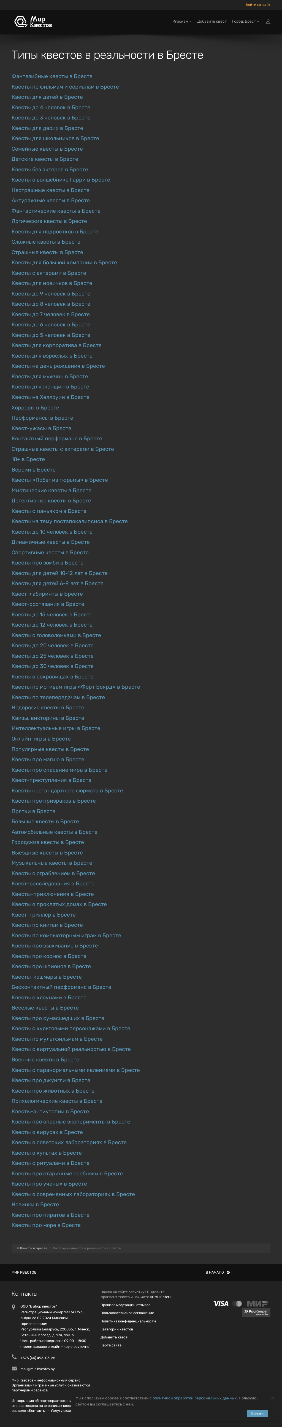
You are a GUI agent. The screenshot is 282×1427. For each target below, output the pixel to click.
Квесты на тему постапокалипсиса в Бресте (70, 521)
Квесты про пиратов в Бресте (51, 1215)
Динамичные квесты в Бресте (51, 542)
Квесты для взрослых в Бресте (52, 356)
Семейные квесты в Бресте (47, 149)
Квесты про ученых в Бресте (49, 1184)
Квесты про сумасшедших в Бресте (58, 1018)
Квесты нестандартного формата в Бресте (67, 790)
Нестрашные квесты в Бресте (51, 190)
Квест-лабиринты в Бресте (47, 594)
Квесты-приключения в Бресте (53, 894)
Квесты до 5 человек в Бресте (51, 335)
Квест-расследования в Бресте (53, 883)
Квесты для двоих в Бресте (47, 128)
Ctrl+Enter (160, 1297)
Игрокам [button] (182, 21)
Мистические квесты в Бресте (51, 490)
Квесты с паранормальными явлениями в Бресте (76, 1070)
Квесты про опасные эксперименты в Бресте (71, 1122)
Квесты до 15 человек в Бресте (52, 614)
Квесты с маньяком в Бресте (49, 511)
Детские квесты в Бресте (45, 159)
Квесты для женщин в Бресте (50, 387)
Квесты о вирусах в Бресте (47, 1132)
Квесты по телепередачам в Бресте (58, 697)
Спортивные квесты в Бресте (50, 552)
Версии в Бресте (34, 470)
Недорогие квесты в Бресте (48, 707)
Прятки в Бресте (33, 811)
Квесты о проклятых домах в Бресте (59, 904)
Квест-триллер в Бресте (44, 915)
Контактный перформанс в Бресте (57, 438)
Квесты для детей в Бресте (47, 97)
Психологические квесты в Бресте (57, 1101)
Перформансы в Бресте (42, 418)
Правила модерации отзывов (125, 1305)
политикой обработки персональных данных (195, 1398)
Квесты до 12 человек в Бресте (52, 625)
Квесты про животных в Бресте (53, 1091)
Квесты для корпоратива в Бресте (57, 345)
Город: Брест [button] (245, 21)
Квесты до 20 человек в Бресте (53, 645)
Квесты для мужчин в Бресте (50, 376)
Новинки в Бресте (35, 1204)
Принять (257, 1414)
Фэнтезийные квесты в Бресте (52, 76)
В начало (218, 1272)
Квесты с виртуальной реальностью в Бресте (71, 1049)
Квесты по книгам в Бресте (47, 925)
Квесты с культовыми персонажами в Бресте (71, 1028)
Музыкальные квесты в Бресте (52, 863)
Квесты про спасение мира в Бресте (59, 770)
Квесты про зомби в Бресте (47, 563)
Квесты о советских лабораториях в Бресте (69, 1142)
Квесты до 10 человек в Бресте (52, 532)
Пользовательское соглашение (127, 1313)
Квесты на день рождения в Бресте (58, 366)
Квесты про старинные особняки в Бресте (67, 1173)
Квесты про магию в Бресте (48, 759)
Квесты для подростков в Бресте (55, 231)
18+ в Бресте (28, 459)
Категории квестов (117, 1329)
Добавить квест (212, 21)
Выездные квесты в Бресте (47, 853)
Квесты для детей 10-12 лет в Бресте (60, 573)
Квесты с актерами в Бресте (49, 273)
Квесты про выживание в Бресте (55, 946)
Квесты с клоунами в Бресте (49, 997)
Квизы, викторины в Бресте (48, 718)
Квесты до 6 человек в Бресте (51, 324)
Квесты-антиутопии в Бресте (50, 1111)
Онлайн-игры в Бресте (41, 739)
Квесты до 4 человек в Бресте (51, 107)
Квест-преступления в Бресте (51, 780)
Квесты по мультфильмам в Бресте (57, 1039)
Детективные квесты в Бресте (51, 500)
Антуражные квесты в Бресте (51, 200)
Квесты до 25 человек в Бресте (53, 656)
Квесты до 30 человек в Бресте (53, 666)
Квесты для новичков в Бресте (52, 283)
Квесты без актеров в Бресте (50, 169)
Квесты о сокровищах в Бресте (52, 676)
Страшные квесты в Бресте (47, 252)
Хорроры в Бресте (35, 407)
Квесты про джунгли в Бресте (51, 1080)
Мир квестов (24, 1272)
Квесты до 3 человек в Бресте (51, 118)
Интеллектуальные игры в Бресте (56, 728)
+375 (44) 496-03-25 (37, 1358)
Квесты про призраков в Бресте (54, 801)
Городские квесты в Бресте (48, 842)
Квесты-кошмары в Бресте (47, 977)
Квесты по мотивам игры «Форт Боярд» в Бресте (76, 687)
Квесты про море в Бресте (46, 1225)
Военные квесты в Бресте (45, 1059)
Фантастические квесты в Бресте (56, 211)
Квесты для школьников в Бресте (55, 138)
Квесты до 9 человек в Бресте (51, 294)
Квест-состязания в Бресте (48, 604)
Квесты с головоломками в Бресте (56, 635)
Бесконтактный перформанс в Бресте (61, 987)
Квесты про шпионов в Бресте (51, 966)
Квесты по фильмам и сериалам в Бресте (65, 87)
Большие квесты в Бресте (45, 821)
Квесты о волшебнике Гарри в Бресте (61, 180)
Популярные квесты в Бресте (50, 749)
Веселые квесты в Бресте (45, 1008)
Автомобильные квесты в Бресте (54, 832)
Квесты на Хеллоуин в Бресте (51, 397)
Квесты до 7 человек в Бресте (51, 314)
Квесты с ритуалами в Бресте (51, 1163)
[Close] (272, 1398)
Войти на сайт (258, 5)
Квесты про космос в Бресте (49, 956)
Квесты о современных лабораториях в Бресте (73, 1194)
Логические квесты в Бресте (49, 221)
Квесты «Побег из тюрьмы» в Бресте (60, 480)
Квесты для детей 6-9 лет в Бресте (58, 583)
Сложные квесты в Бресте (46, 242)
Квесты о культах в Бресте (47, 1153)
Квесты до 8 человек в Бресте (51, 304)
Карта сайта (111, 1345)
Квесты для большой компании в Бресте (64, 262)
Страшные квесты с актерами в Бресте (63, 449)
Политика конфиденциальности (128, 1321)
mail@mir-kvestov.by (37, 1369)
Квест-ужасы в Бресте (41, 428)
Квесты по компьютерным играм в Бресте (66, 935)
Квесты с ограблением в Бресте (53, 873)
